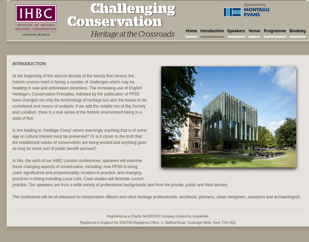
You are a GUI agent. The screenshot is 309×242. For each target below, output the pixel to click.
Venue (254, 31)
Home (191, 31)
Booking (298, 31)
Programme (275, 31)
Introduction (212, 31)
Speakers (236, 31)
